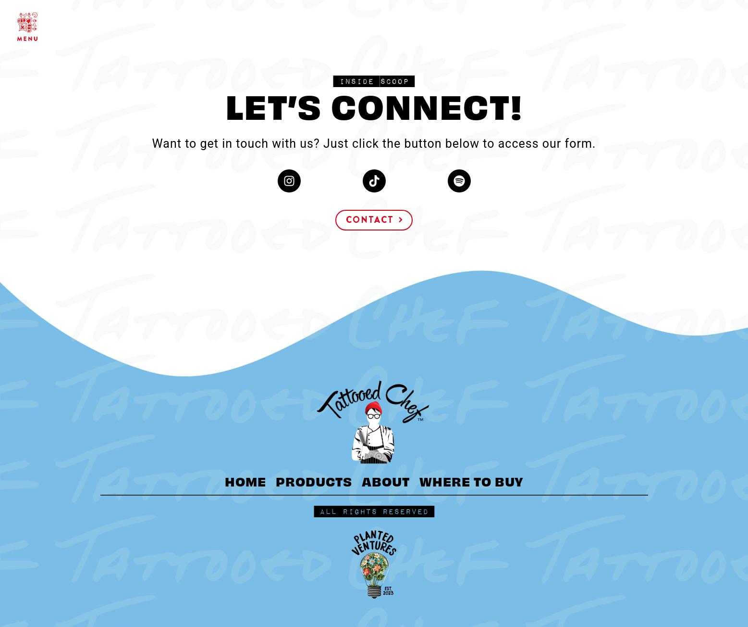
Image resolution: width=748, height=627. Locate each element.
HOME (245, 481)
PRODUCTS (314, 481)
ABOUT (386, 481)
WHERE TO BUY (471, 481)
